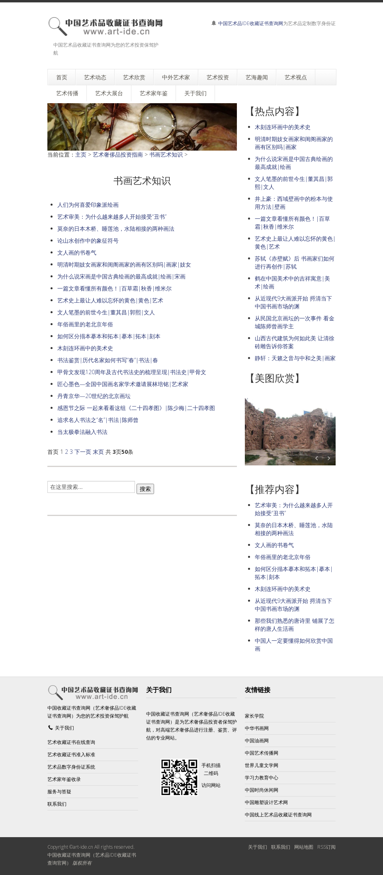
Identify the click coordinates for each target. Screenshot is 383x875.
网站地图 (303, 847)
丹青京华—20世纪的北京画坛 (94, 396)
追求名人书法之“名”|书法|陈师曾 (98, 420)
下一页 (82, 451)
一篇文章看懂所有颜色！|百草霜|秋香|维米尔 (114, 288)
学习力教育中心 (261, 777)
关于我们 (64, 727)
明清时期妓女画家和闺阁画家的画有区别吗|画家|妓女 (124, 264)
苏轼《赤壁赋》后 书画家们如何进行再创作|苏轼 (294, 262)
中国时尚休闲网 (261, 790)
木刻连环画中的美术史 (85, 348)
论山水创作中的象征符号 (88, 240)
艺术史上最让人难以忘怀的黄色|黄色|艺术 (110, 300)
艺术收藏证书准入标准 (71, 754)
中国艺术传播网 (261, 752)
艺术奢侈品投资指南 (118, 154)
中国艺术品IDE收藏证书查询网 (250, 23)
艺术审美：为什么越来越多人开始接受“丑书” (111, 216)
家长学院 (254, 715)
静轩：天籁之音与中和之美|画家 (295, 358)
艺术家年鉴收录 (64, 779)
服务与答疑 (59, 791)
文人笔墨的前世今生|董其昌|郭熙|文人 (106, 312)
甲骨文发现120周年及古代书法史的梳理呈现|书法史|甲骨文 (131, 372)
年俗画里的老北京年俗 (85, 324)
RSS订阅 (326, 847)
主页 (80, 154)
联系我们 (56, 803)
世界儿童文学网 (261, 765)
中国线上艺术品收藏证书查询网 (278, 814)
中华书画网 (257, 728)
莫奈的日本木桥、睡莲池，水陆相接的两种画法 (115, 228)
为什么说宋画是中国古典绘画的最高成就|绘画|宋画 (121, 276)
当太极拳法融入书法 (82, 432)
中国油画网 (257, 740)
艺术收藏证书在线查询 (71, 742)
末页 (98, 451)
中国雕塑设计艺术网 (266, 802)
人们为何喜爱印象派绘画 (88, 204)
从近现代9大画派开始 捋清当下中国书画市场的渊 (293, 302)
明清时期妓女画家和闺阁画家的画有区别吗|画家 (294, 143)
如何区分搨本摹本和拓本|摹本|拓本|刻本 (108, 336)
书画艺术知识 (166, 154)
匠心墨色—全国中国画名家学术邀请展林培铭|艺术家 (122, 384)
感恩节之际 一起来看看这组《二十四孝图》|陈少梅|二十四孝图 (136, 408)
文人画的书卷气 (76, 252)
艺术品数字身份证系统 (71, 766)
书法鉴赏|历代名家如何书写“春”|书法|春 (107, 360)
